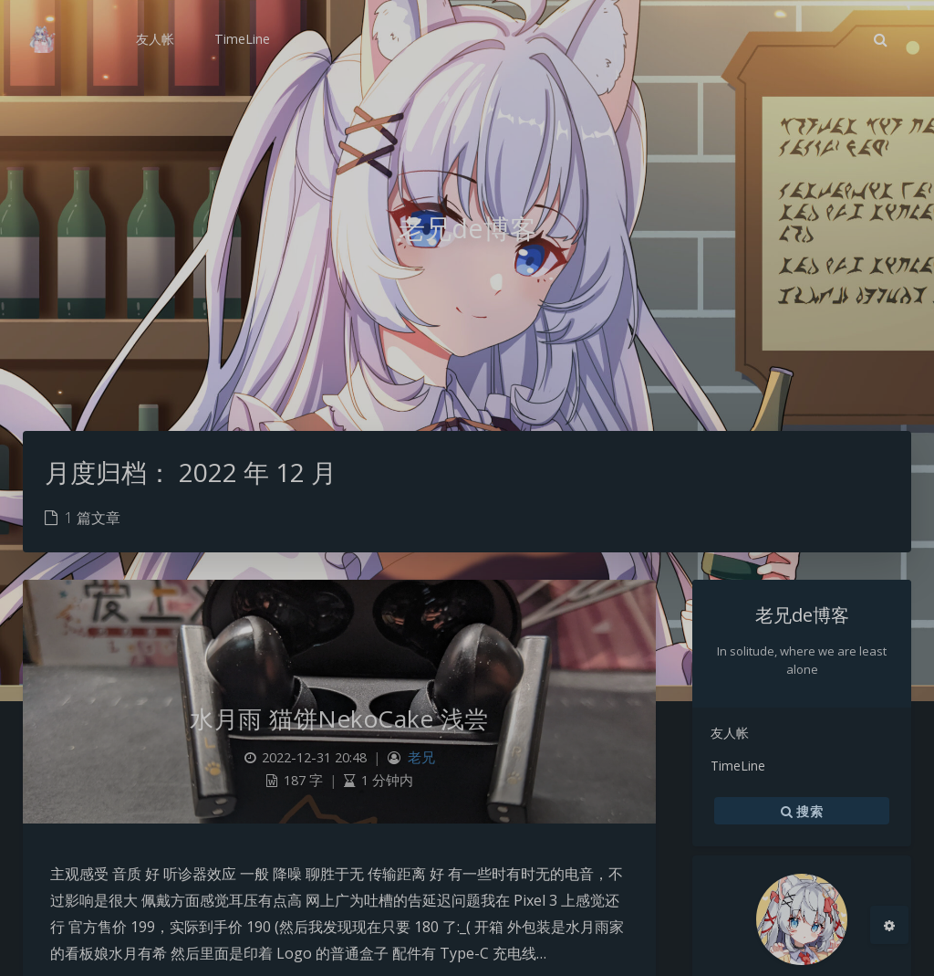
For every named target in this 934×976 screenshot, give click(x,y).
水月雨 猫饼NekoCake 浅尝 (339, 718)
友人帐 (730, 732)
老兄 (421, 757)
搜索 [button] (801, 810)
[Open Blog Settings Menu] (889, 925)
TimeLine (738, 765)
